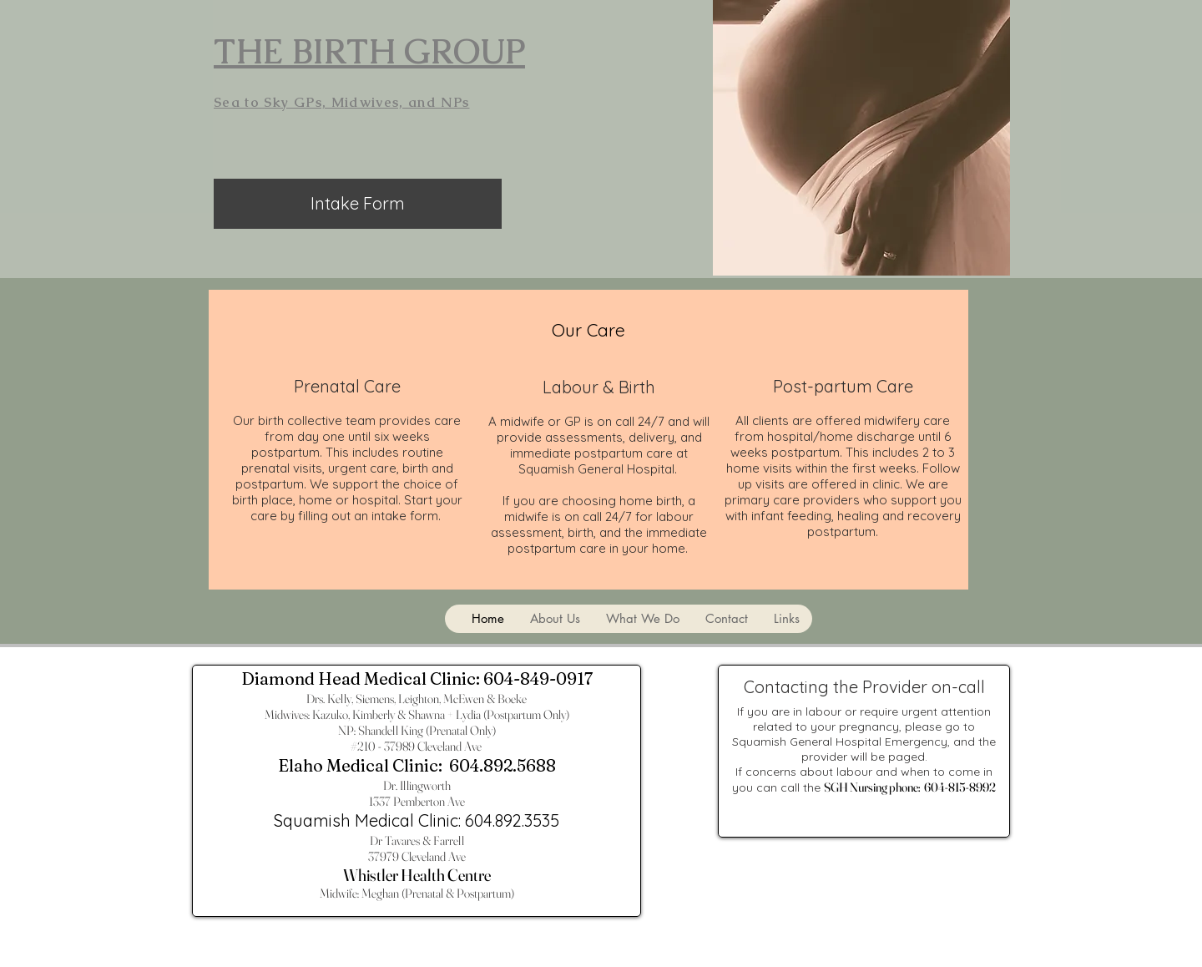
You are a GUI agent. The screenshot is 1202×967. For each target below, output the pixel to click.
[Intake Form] (358, 204)
